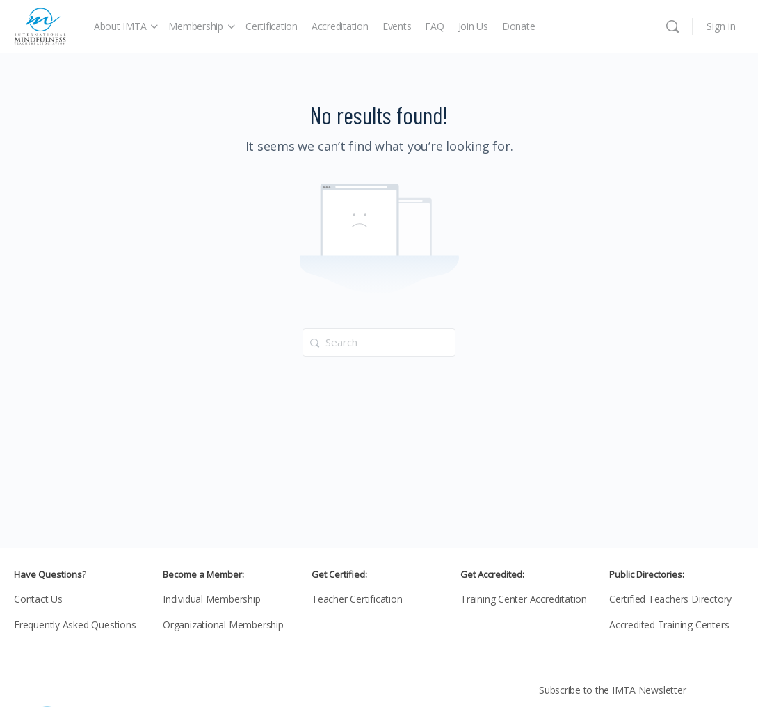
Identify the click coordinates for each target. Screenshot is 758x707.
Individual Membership (212, 599)
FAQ (434, 26)
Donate (518, 26)
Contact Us (38, 599)
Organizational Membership (223, 624)
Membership (195, 26)
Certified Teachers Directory (670, 599)
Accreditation (340, 26)
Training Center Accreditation (523, 599)
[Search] (672, 26)
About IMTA (120, 26)
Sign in (721, 26)
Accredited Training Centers (669, 624)
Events (397, 26)
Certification (271, 26)
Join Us (473, 26)
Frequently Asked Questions (75, 624)
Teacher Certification (357, 599)
